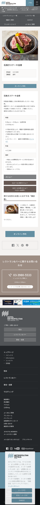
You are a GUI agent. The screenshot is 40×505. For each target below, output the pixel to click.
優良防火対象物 (9, 426)
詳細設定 (22, 500)
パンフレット (8, 418)
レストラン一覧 (30, 16)
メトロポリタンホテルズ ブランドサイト (18, 439)
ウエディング (8, 391)
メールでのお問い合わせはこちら (20, 287)
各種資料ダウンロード (11, 421)
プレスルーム (8, 415)
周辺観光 (6, 402)
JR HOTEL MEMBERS (10, 432)
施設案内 (6, 399)
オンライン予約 (20, 86)
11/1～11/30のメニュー (20, 183)
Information (10, 358)
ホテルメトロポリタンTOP (10, 8)
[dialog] (20, 477)
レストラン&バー (10, 378)
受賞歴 (8, 363)
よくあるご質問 (30, 24)
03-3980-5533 (22, 275)
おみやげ (30, 20)
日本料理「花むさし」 (12, 9)
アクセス (6, 405)
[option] (12, 302)
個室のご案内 (10, 20)
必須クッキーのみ (22, 495)
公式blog (7, 407)
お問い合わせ (8, 424)
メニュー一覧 (25, 9)
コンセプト (9, 361)
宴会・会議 (20, 339)
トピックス (9, 355)
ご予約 (30, 3)
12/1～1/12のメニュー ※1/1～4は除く (20, 189)
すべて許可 (21, 490)
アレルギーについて (10, 24)
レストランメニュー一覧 (10, 16)
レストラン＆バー (24, 8)
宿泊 (20, 329)
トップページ (9, 352)
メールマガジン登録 (10, 434)
